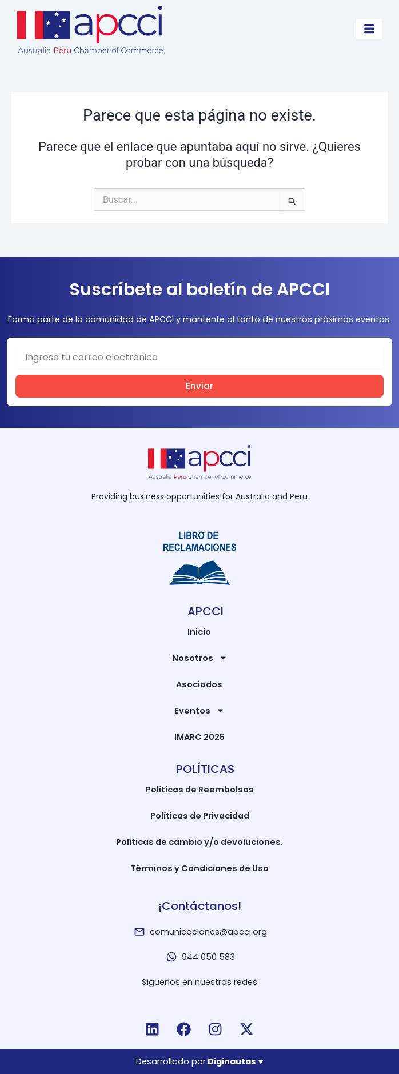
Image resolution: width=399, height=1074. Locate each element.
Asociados (199, 684)
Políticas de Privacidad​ (199, 815)
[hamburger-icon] (369, 29)
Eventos (199, 710)
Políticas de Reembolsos (200, 789)
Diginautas (232, 1061)
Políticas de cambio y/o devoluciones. (199, 842)
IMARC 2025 (199, 737)
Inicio (199, 632)
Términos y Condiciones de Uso (199, 868)
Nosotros (200, 658)
